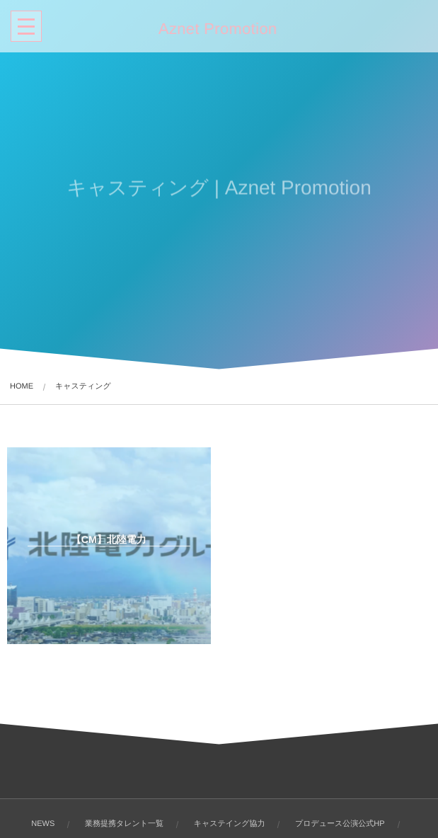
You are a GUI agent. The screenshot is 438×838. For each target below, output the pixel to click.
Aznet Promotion (216, 29)
